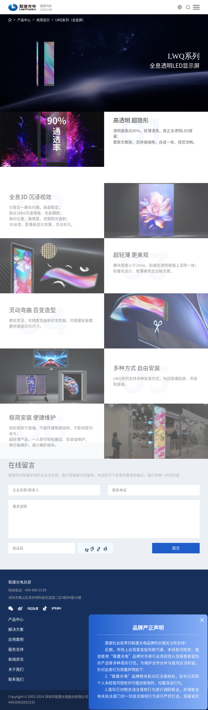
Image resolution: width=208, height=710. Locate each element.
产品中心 (24, 20)
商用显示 (43, 20)
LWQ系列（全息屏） (70, 20)
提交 (176, 548)
